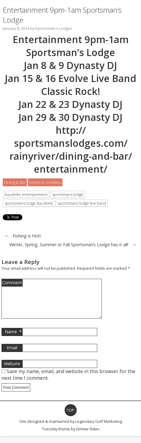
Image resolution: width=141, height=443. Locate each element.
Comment (12, 282)
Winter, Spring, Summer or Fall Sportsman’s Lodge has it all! (68, 244)
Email (12, 355)
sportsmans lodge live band (82, 203)
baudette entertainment (26, 194)
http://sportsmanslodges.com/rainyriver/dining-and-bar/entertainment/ (70, 149)
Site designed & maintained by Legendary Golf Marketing (70, 428)
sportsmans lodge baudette (29, 203)
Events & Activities (45, 182)
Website (12, 371)
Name (13, 339)
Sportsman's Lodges (53, 28)
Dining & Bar (15, 182)
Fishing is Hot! (27, 236)
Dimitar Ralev (87, 436)
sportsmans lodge (67, 194)
